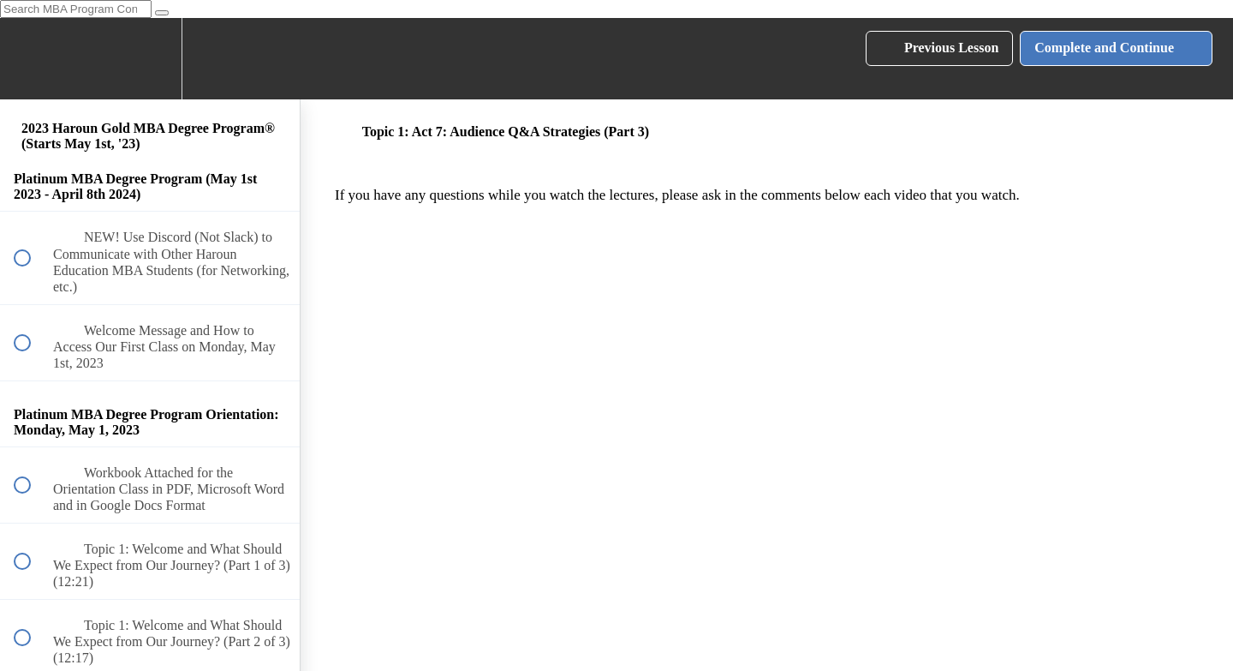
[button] (31, 58)
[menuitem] (150, 58)
